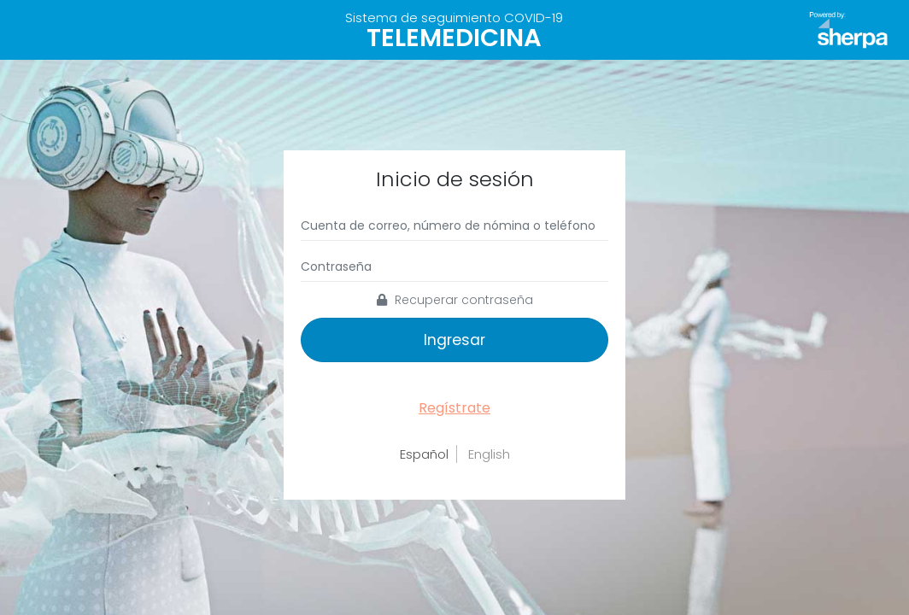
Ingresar (454, 340)
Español (424, 454)
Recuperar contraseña (455, 299)
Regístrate (454, 408)
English (489, 454)
